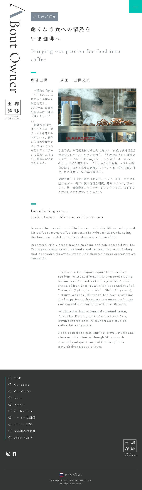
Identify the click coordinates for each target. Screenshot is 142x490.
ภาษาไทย (71, 475)
